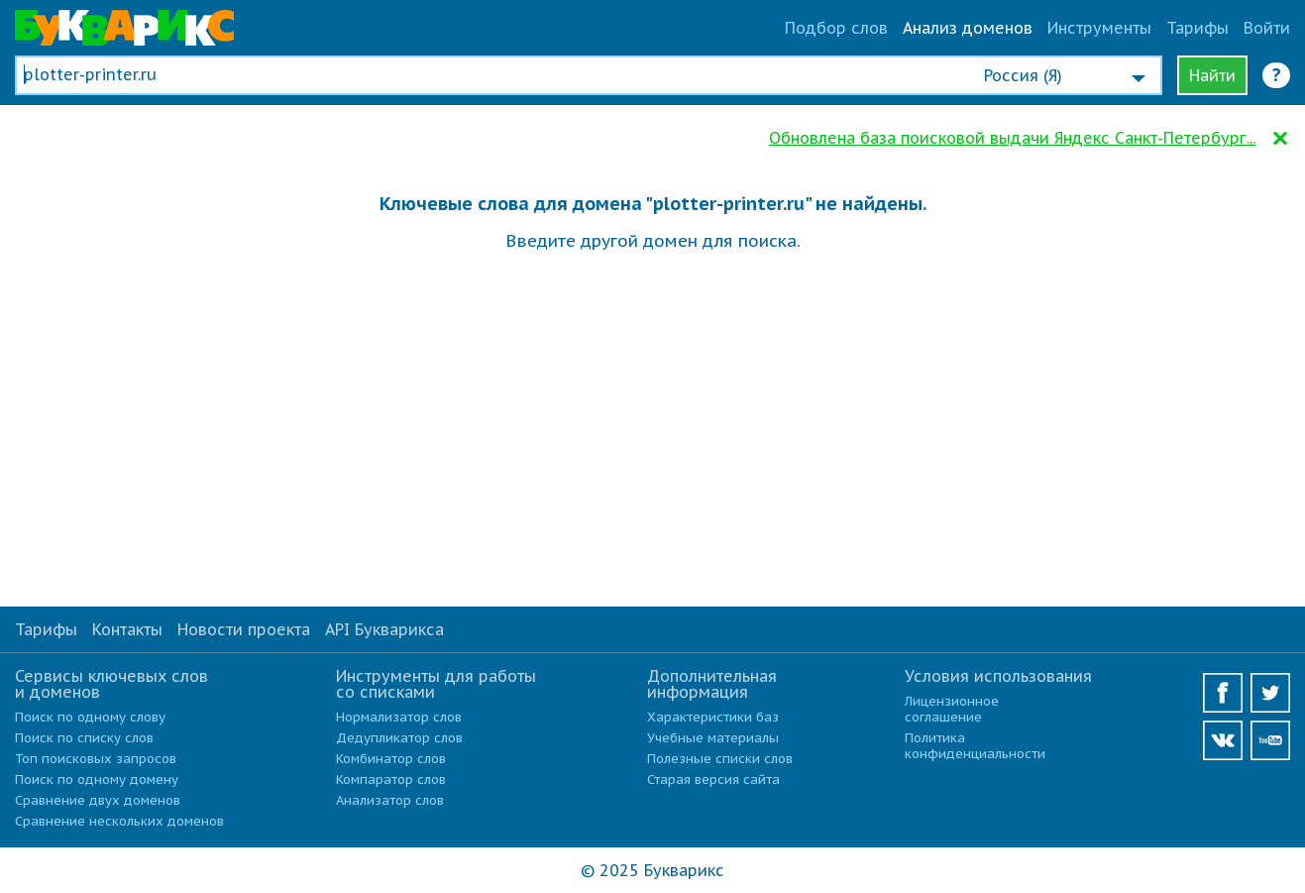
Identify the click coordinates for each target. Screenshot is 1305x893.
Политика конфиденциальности (975, 745)
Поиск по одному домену (96, 779)
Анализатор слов (390, 800)
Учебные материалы (713, 737)
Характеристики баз (713, 717)
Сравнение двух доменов (97, 800)
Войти (1267, 28)
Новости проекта (243, 629)
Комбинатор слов (391, 758)
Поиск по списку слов (84, 737)
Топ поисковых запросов (95, 758)
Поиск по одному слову (90, 717)
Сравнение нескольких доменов (119, 821)
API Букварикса (384, 629)
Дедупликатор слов (399, 737)
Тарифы (1197, 28)
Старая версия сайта (713, 779)
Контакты (127, 629)
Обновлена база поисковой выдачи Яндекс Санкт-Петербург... (1012, 138)
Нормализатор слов (399, 717)
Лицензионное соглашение (952, 709)
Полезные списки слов (720, 758)
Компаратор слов (391, 779)
